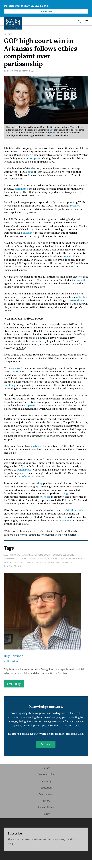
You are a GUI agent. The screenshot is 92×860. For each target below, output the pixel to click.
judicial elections (63, 554)
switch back (24, 469)
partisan (36, 445)
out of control (26, 476)
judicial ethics (12, 566)
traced (68, 256)
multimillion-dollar (74, 510)
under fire (81, 296)
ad (51, 129)
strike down (77, 300)
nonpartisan (31, 405)
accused (17, 368)
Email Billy (13, 684)
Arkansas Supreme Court (36, 554)
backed (39, 341)
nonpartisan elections (50, 558)
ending (38, 483)
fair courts (10, 562)
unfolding (10, 385)
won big (46, 496)
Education (46, 787)
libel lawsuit (78, 280)
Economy (46, 781)
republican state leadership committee (49, 562)
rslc (22, 562)
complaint (35, 158)
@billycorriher (11, 661)
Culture (46, 768)
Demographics (46, 774)
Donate (45, 744)
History (46, 800)
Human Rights (46, 807)
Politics (8, 34)
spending (66, 520)
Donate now (46, 11)
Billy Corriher (14, 71)
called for (28, 232)
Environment (46, 794)
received (75, 205)
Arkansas (15, 554)
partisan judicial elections (19, 558)
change (65, 493)
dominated (22, 188)
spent (30, 171)
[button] (87, 21)
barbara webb (74, 558)
